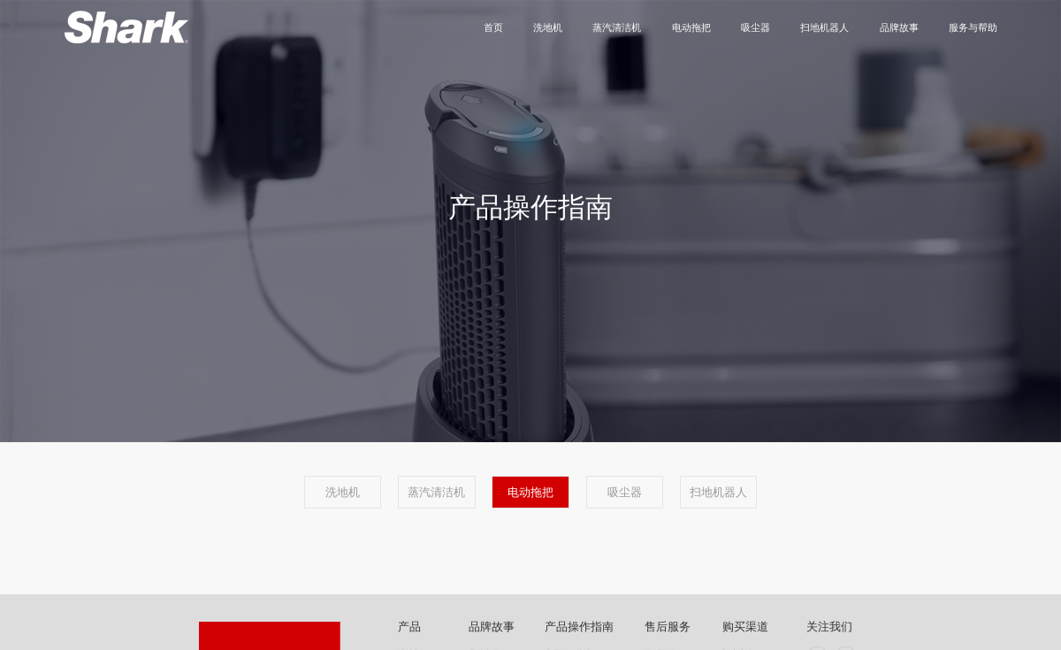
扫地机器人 (824, 27)
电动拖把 (691, 27)
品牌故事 (899, 27)
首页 (493, 27)
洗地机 (547, 27)
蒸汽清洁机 (616, 27)
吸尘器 (755, 27)
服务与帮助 (973, 27)
